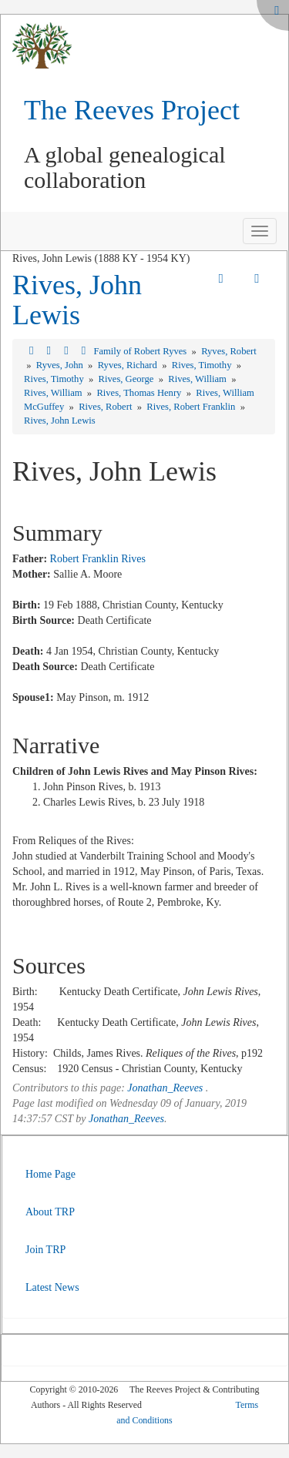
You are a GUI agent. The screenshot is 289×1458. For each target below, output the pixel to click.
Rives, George (127, 379)
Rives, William (198, 379)
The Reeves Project (132, 110)
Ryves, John (61, 365)
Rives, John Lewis (77, 300)
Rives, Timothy (203, 365)
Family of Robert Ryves (141, 351)
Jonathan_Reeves (165, 1088)
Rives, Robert (106, 406)
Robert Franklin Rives (98, 559)
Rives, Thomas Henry (139, 392)
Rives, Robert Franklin (191, 406)
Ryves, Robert (229, 351)
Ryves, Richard (129, 365)
